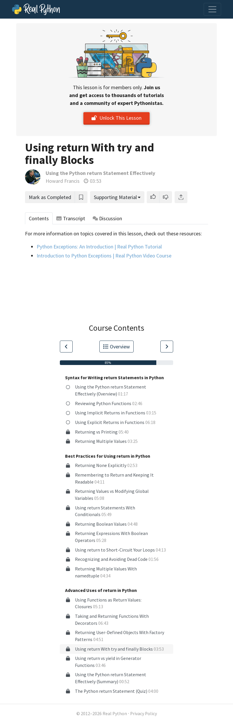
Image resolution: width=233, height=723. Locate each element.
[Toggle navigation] (212, 9)
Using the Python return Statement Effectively (100, 173)
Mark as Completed (50, 197)
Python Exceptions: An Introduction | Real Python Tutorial (99, 246)
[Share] (181, 197)
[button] (153, 197)
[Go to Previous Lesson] (66, 346)
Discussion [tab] (107, 218)
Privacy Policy (143, 713)
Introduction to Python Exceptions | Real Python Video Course (104, 255)
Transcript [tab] (70, 218)
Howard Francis (63, 181)
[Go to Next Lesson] (166, 346)
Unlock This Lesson (116, 117)
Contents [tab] (39, 218)
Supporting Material (115, 197)
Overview (116, 346)
